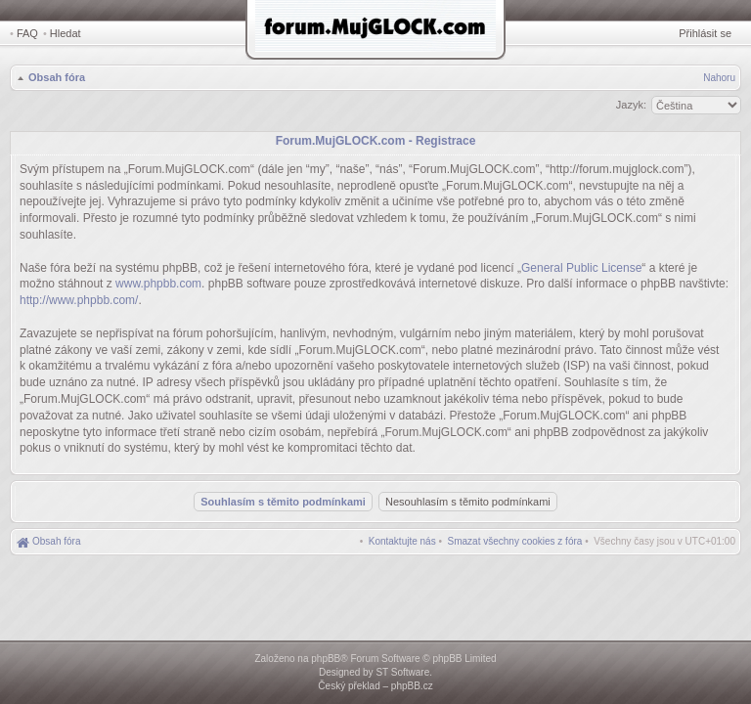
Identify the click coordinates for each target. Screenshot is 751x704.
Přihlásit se (705, 33)
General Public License (581, 268)
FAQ (27, 33)
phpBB (325, 658)
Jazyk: (631, 104)
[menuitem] (515, 541)
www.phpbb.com (158, 283)
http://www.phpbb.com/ (79, 300)
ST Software (402, 672)
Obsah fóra (56, 77)
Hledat (65, 33)
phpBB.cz (412, 686)
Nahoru (719, 77)
